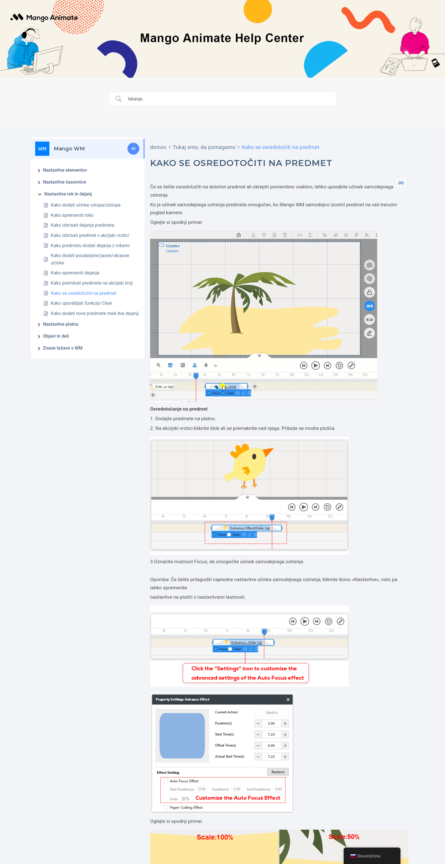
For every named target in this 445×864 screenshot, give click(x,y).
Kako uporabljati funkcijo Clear (81, 303)
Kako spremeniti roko (72, 215)
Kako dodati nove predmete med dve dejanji (95, 313)
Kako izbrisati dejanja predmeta (82, 225)
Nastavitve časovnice (64, 182)
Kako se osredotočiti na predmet (83, 293)
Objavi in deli (56, 336)
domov (158, 147)
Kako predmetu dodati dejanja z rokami (90, 245)
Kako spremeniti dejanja (75, 273)
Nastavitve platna (60, 324)
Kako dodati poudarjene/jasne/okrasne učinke (90, 259)
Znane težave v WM (63, 348)
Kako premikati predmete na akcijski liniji (92, 283)
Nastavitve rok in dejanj (68, 194)
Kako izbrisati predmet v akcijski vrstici (90, 235)
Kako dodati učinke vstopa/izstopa (86, 205)
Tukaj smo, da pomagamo (204, 147)
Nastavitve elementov (65, 170)
